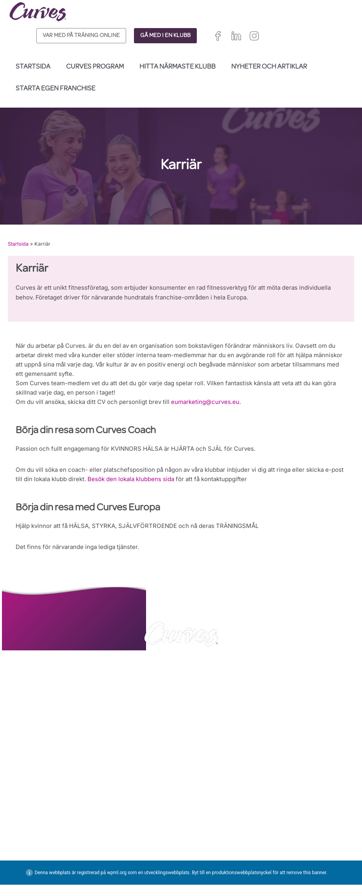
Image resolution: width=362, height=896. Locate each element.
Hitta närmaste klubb (177, 67)
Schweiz (239, 862)
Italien (214, 862)
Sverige (190, 871)
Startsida (33, 67)
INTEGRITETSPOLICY (126, 830)
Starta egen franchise (55, 88)
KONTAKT (22, 830)
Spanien (191, 862)
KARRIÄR (21, 841)
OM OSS (20, 850)
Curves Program (95, 67)
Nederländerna (200, 880)
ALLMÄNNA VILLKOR (126, 841)
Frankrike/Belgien (203, 853)
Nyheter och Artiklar (269, 67)
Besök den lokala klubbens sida (161, 486)
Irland (229, 844)
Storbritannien (198, 844)
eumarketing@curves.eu (218, 407)
